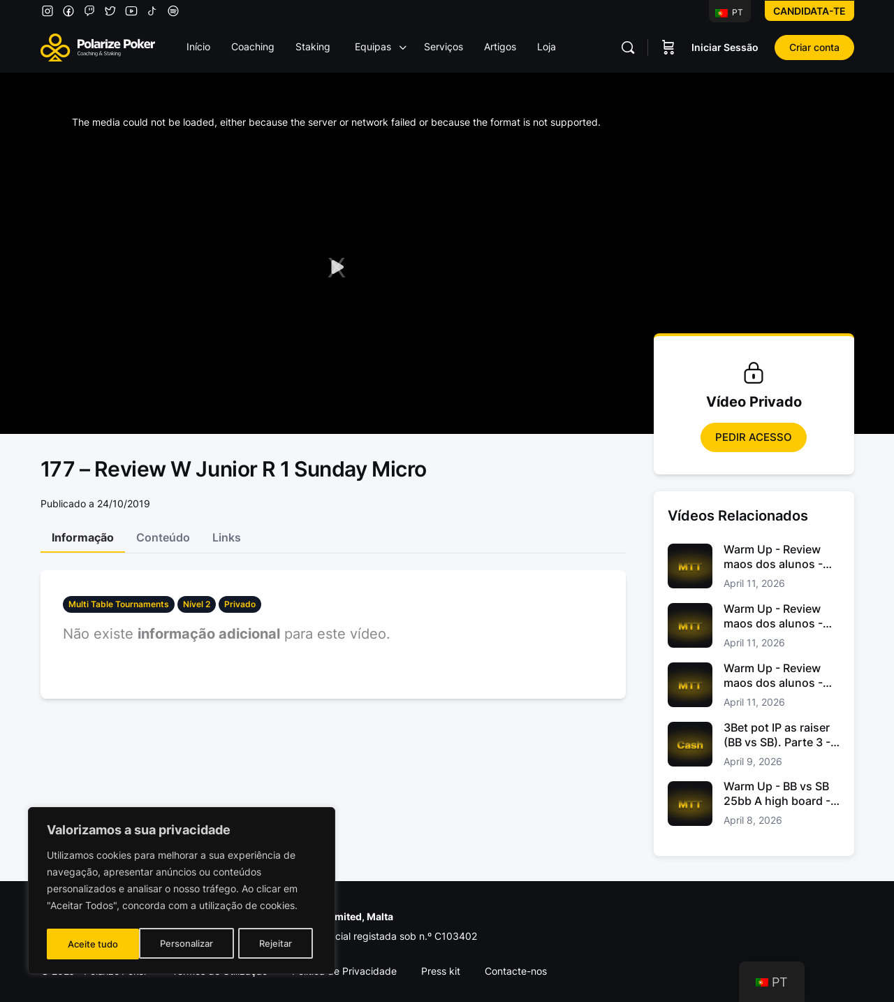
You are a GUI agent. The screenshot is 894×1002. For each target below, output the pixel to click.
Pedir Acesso (753, 437)
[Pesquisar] (628, 47)
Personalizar (94, 944)
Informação (83, 537)
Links (226, 537)
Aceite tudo (271, 944)
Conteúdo (163, 537)
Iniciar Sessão (725, 47)
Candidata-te (809, 11)
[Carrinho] (668, 47)
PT (729, 12)
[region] (181, 892)
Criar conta (814, 47)
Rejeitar (183, 944)
